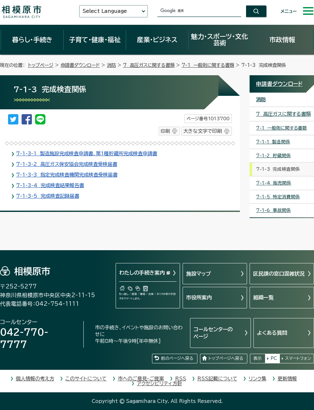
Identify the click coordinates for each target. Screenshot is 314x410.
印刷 (165, 131)
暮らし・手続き (32, 39)
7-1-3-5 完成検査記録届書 (47, 196)
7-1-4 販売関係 (273, 183)
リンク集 (257, 378)
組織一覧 (263, 297)
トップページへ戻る (225, 358)
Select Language (104, 11)
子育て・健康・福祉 (94, 39)
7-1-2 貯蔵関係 (273, 155)
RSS (180, 378)
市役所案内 (199, 297)
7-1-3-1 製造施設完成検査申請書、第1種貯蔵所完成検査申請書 (86, 153)
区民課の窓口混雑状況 (279, 273)
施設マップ (198, 273)
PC (274, 358)
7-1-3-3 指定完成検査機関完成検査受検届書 (67, 174)
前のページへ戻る (177, 358)
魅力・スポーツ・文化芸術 (219, 39)
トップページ (40, 65)
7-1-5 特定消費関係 (278, 197)
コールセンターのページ (213, 333)
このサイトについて (86, 378)
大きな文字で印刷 (202, 131)
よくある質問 (272, 332)
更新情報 (287, 378)
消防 (111, 65)
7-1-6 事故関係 (273, 210)
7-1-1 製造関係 (273, 142)
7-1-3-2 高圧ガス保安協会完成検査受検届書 (66, 164)
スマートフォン (298, 358)
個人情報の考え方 (35, 378)
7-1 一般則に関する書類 (208, 65)
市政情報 (282, 39)
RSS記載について (217, 378)
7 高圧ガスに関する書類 (149, 65)
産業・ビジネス (157, 39)
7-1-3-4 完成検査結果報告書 (50, 185)
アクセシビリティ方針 (159, 383)
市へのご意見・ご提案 (141, 378)
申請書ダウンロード (80, 65)
